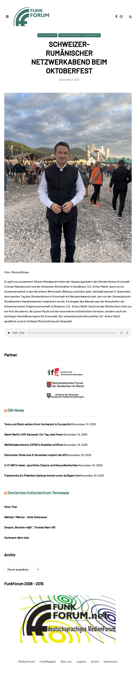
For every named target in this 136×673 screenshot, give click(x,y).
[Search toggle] (129, 16)
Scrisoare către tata (16, 537)
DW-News (15, 410)
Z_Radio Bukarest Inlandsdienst (79, 35)
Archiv (95, 661)
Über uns (66, 661)
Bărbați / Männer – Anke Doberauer (25, 517)
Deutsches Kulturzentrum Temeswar (38, 492)
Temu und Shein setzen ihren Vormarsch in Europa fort (38, 424)
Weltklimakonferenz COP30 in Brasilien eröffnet (33, 444)
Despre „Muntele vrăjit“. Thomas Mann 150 (29, 527)
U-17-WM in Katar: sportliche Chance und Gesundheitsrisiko (41, 465)
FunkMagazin (48, 661)
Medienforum (26, 661)
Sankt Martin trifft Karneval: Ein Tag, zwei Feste (33, 434)
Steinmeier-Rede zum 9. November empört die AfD (35, 455)
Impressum (111, 661)
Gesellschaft (47, 35)
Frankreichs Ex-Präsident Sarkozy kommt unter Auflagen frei (42, 475)
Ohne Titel (10, 506)
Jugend (81, 661)
